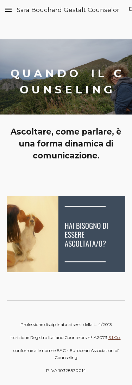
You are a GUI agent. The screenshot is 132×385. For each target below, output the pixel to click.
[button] (8, 9)
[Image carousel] (66, 238)
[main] (66, 77)
